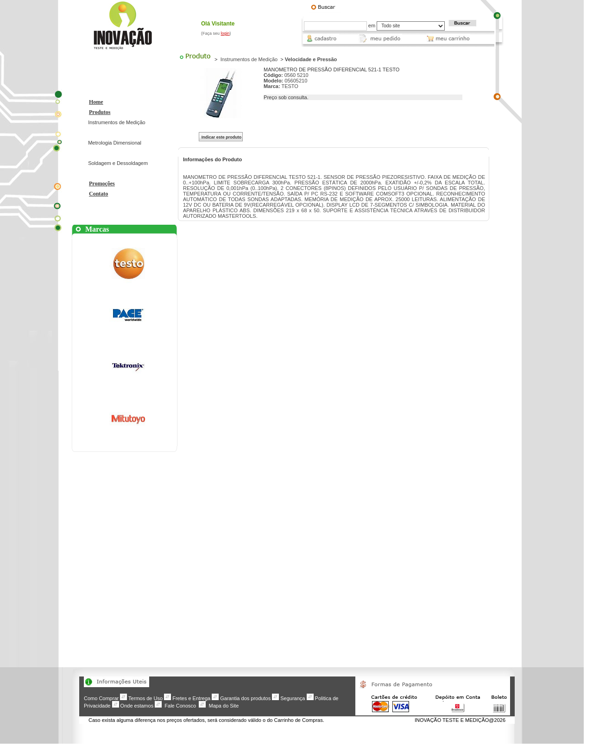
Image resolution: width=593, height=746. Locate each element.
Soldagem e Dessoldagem (118, 163)
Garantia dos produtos (245, 698)
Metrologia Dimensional (114, 142)
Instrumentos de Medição (116, 122)
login (225, 33)
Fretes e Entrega (191, 698)
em (371, 25)
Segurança (292, 698)
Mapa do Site (223, 705)
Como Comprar (101, 698)
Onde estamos (137, 705)
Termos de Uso (145, 698)
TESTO (289, 86)
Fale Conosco (180, 705)
